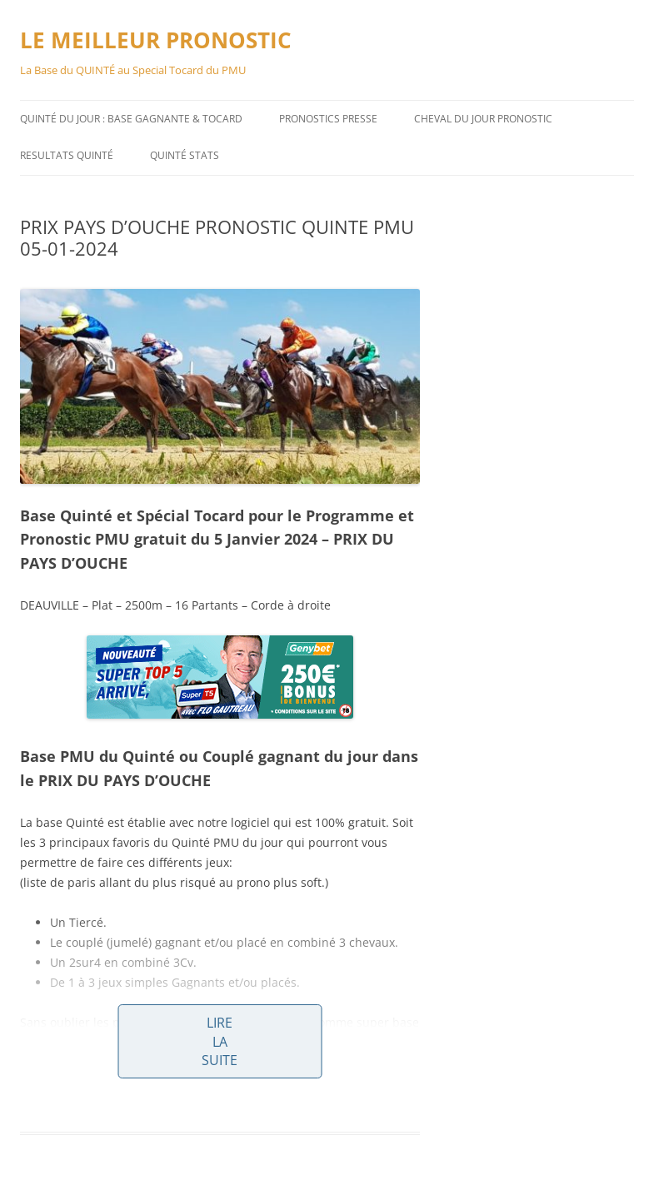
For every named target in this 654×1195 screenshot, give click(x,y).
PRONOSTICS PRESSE (328, 119)
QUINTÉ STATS (184, 155)
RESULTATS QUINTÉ (66, 155)
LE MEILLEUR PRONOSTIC (156, 40)
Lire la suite (219, 1041)
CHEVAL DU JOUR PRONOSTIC (483, 119)
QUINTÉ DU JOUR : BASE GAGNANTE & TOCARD (131, 119)
